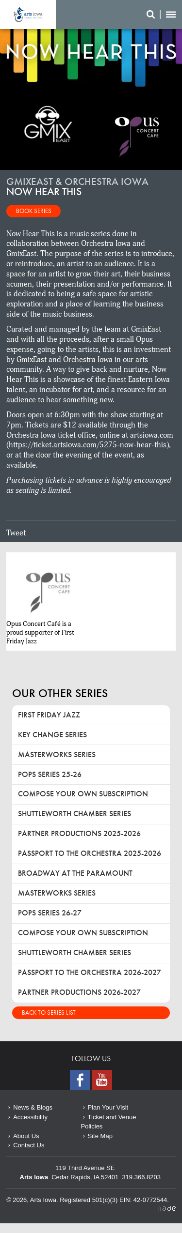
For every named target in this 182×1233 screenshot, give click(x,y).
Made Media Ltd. (166, 1208)
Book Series (33, 211)
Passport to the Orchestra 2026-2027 (89, 972)
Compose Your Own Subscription (83, 794)
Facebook (80, 1080)
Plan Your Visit (108, 1107)
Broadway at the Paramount (75, 873)
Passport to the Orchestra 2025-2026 (89, 853)
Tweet (16, 533)
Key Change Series (52, 735)
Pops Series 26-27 (50, 913)
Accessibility (30, 1117)
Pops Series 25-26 (50, 774)
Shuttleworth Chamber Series (74, 813)
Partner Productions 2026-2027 (79, 992)
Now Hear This (28, 14)
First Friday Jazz (49, 715)
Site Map (100, 1136)
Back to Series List (49, 1012)
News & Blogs (32, 1107)
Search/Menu (161, 14)
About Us (26, 1136)
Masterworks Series (57, 754)
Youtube (102, 1080)
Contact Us (28, 1145)
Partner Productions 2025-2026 (79, 833)
